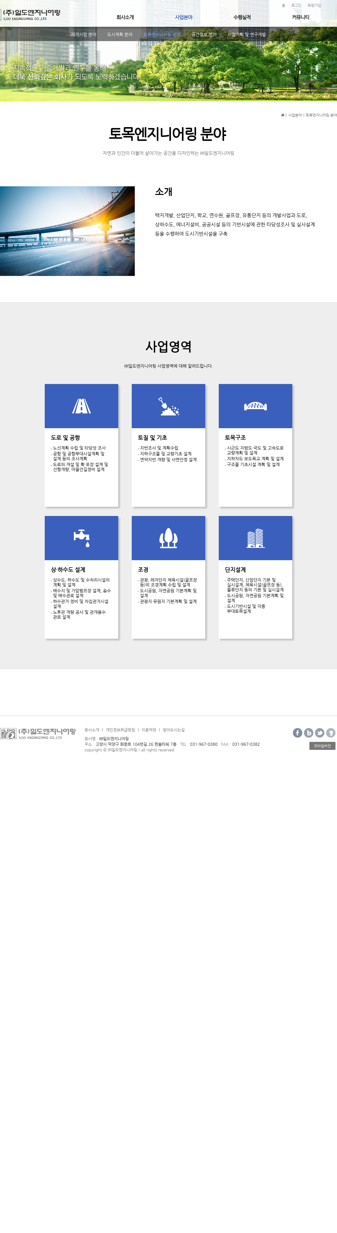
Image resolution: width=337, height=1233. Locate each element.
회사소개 (125, 17)
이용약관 (149, 729)
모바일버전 (322, 746)
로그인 (296, 5)
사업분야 (183, 17)
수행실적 (242, 17)
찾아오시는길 (174, 729)
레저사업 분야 (83, 34)
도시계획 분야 (119, 34)
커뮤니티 (300, 17)
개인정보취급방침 (120, 729)
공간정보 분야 (204, 34)
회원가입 (314, 5)
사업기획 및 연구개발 (247, 34)
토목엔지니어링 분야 (161, 34)
